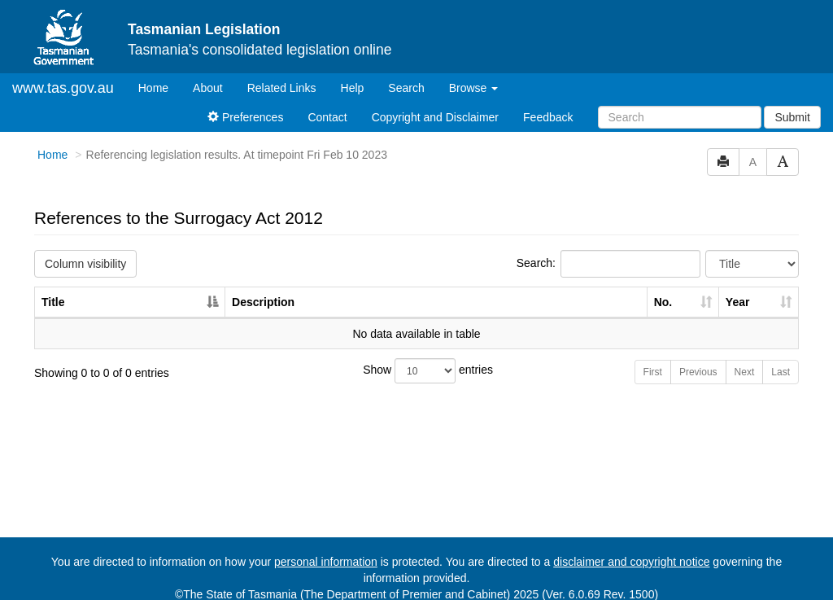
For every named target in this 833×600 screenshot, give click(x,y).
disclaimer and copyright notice (631, 561)
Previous (698, 372)
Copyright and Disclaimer (435, 117)
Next (745, 372)
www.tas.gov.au (63, 88)
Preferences (245, 117)
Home (159, 86)
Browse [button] (474, 87)
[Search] (679, 117)
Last (780, 372)
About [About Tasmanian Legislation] (208, 87)
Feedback (548, 117)
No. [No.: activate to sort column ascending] (663, 302)
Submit (792, 117)
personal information (325, 561)
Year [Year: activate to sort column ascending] (738, 302)
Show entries (416, 370)
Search (406, 87)
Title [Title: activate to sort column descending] (53, 302)
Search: (608, 264)
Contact (327, 117)
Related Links (281, 87)
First (652, 372)
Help (352, 87)
